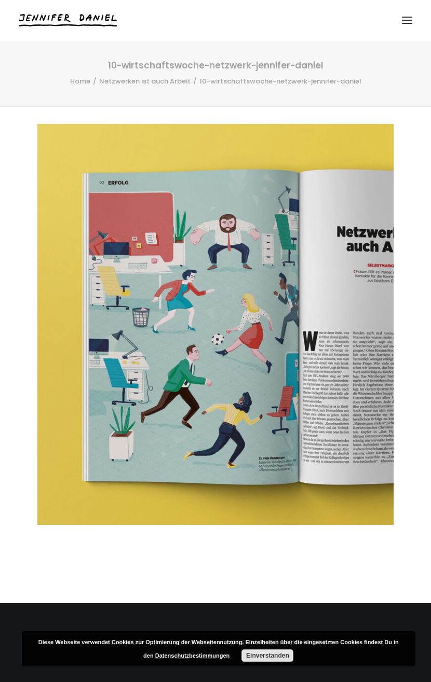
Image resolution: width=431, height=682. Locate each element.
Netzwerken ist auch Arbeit (145, 81)
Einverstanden (267, 655)
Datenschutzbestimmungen (192, 655)
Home (80, 81)
